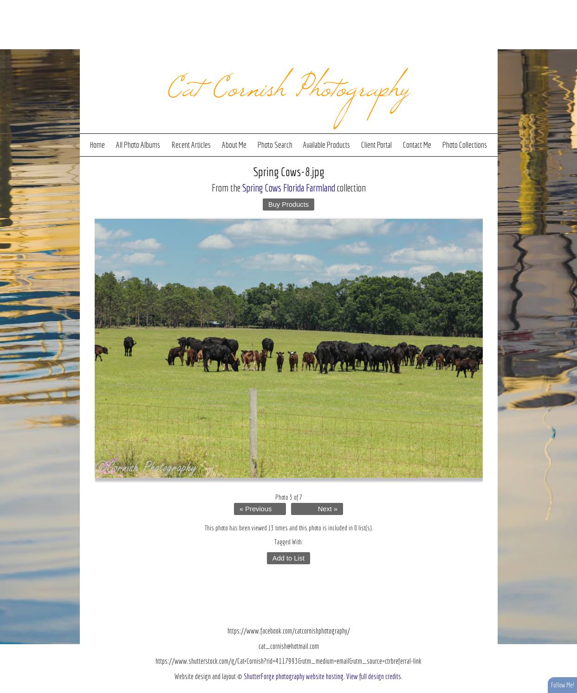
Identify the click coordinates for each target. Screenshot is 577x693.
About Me (234, 145)
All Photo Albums (138, 145)
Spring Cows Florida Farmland (288, 187)
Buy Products (288, 204)
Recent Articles (191, 145)
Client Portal (376, 145)
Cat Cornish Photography (288, 84)
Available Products (326, 145)
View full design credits (373, 676)
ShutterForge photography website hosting (294, 676)
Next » (327, 509)
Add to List (288, 558)
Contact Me (417, 145)
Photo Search (275, 145)
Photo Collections (464, 145)
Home (97, 145)
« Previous (256, 509)
